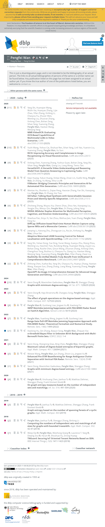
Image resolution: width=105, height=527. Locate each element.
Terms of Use (16, 471)
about (50, 4)
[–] (70, 97)
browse (30, 4)
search (40, 4)
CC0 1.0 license (58, 469)
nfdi (59, 4)
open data (39, 469)
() (57, 310)
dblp (20, 4)
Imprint (39, 471)
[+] (8, 90)
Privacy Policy (28, 471)
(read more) (51, 30)
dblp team (44, 465)
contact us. (26, 84)
